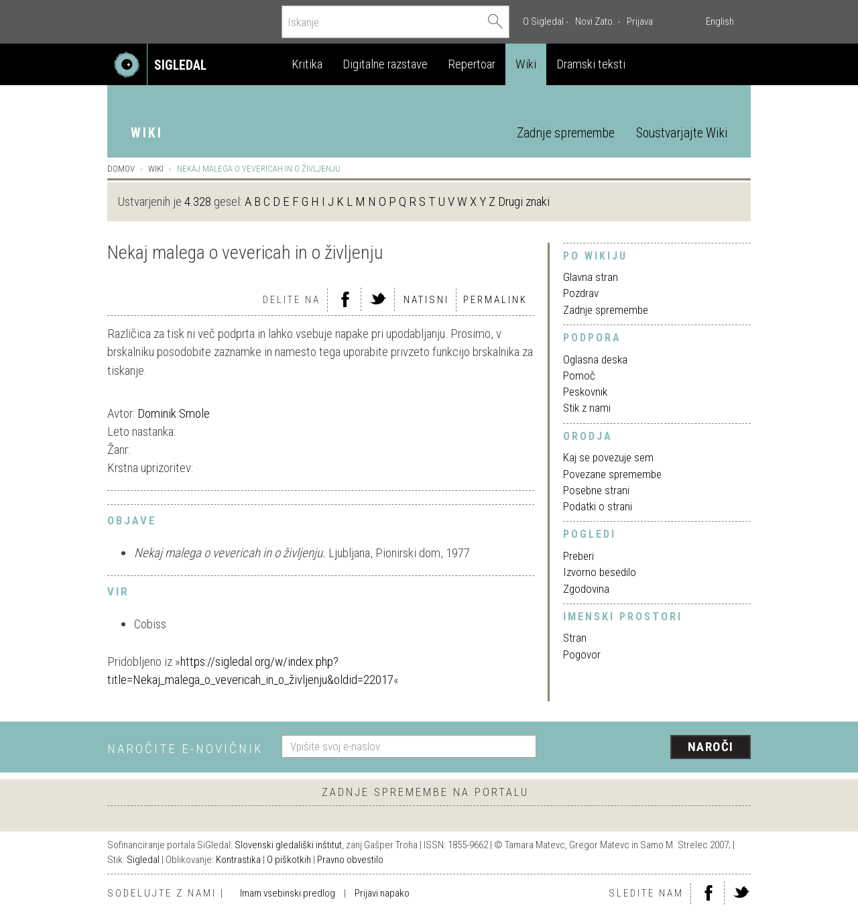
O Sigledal (543, 21)
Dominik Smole (173, 413)
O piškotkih (289, 860)
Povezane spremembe (612, 474)
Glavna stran (590, 277)
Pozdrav (581, 293)
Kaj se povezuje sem (608, 457)
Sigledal (143, 860)
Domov (121, 169)
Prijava (640, 21)
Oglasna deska (595, 359)
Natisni (426, 300)
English (720, 21)
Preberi (578, 556)
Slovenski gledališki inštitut (288, 845)
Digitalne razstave (385, 64)
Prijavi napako (382, 893)
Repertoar (471, 64)
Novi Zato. (595, 21)
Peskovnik (585, 391)
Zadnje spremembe (566, 133)
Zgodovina (586, 588)
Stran (575, 637)
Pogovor (582, 654)
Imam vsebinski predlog (287, 893)
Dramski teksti (590, 64)
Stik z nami (587, 407)
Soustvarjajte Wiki (681, 133)
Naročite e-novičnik (185, 748)
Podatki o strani (597, 506)
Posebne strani (596, 490)
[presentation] (651, 748)
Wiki (525, 64)
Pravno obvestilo (350, 860)
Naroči (711, 746)
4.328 (197, 201)
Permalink (495, 300)
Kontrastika (238, 860)
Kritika (307, 64)
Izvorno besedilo (599, 572)
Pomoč (579, 375)
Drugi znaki (524, 201)
